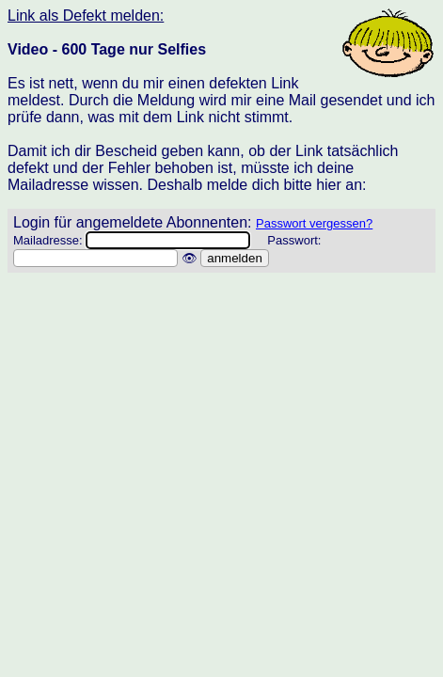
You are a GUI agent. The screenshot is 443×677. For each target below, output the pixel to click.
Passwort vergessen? (314, 223)
